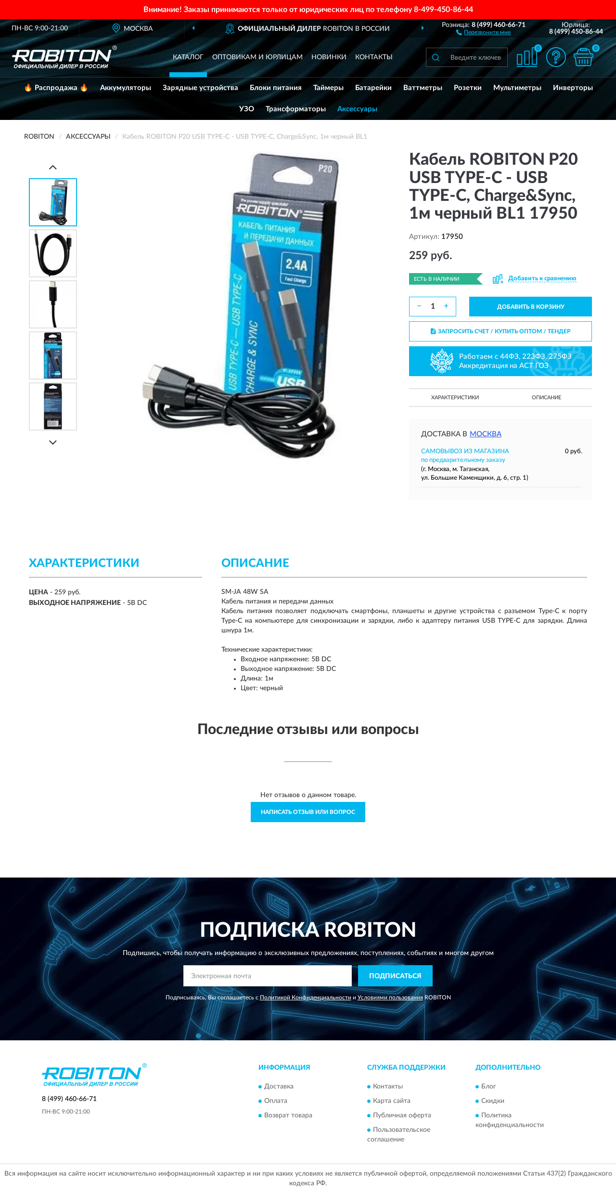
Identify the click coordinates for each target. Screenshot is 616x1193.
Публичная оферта (402, 1115)
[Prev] (53, 167)
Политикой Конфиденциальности (305, 997)
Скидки (492, 1101)
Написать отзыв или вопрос (308, 812)
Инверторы (573, 88)
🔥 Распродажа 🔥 (56, 88)
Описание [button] (546, 397)
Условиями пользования (390, 997)
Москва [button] (485, 434)
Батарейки (373, 88)
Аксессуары (357, 109)
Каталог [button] (188, 57)
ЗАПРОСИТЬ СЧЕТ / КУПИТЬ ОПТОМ (501, 331)
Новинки (328, 57)
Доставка (279, 1086)
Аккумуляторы (125, 88)
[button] (483, 32)
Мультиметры (517, 88)
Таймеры (328, 88)
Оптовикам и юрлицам (257, 57)
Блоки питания (276, 88)
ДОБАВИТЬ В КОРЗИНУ (531, 307)
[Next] (53, 442)
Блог (488, 1086)
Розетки (468, 88)
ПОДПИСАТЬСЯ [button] (395, 976)
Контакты (374, 57)
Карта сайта (392, 1101)
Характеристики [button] (455, 397)
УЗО (246, 109)
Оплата (275, 1101)
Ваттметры (422, 88)
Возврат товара (288, 1115)
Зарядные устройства (200, 88)
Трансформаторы (296, 109)
